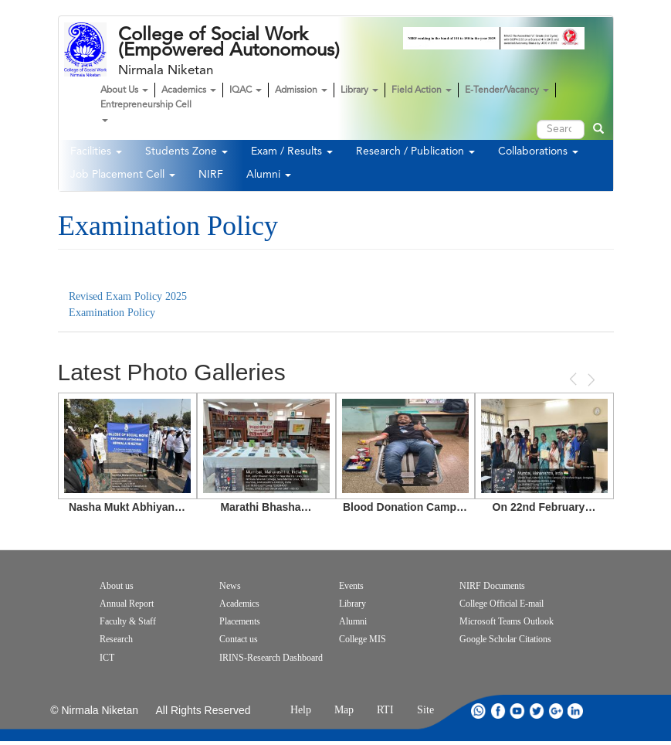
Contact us (238, 639)
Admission (301, 90)
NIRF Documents (492, 585)
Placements (239, 621)
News (230, 585)
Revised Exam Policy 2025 (128, 296)
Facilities (96, 151)
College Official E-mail (501, 603)
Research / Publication (415, 151)
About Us (124, 90)
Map (344, 710)
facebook (498, 710)
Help (300, 710)
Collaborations (538, 151)
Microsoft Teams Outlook (506, 621)
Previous (574, 379)
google (556, 710)
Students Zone (186, 151)
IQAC (245, 90)
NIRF (210, 174)
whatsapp (478, 710)
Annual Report (127, 603)
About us (117, 585)
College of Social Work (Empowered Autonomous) (229, 42)
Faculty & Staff (128, 621)
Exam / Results (292, 151)
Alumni (268, 174)
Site (425, 710)
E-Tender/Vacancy (507, 90)
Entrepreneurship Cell (145, 111)
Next (590, 380)
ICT (107, 657)
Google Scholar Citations (505, 639)
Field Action (421, 90)
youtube (517, 710)
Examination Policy (113, 312)
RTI (385, 710)
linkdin (575, 710)
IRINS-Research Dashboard (271, 657)
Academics (188, 90)
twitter (536, 710)
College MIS (362, 639)
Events (351, 585)
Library (359, 90)
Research (116, 639)
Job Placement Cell (122, 174)
